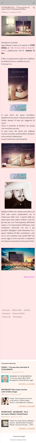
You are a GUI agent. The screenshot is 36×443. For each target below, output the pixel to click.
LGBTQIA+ (27, 310)
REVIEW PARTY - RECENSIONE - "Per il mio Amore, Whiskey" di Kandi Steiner (14, 413)
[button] (34, 8)
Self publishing (17, 317)
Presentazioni (6, 313)
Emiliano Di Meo (17, 310)
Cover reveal (6, 310)
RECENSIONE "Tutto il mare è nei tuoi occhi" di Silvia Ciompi (14, 391)
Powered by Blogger (18, 436)
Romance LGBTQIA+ (18, 313)
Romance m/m (6, 317)
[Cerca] (34, 3)
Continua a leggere (26, 384)
